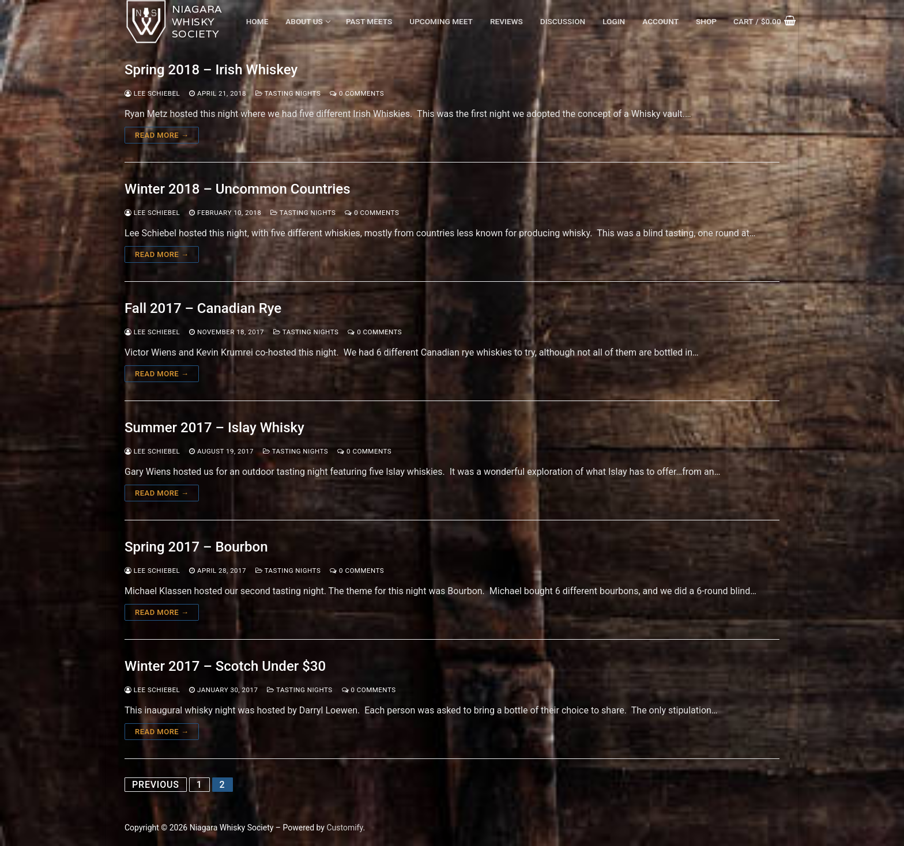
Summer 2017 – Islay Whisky (214, 428)
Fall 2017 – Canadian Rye (203, 308)
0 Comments (357, 93)
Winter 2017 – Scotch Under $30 (225, 666)
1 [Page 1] (199, 784)
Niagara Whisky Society (197, 22)
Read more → (162, 135)
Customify (344, 827)
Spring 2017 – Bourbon (196, 547)
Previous (155, 784)
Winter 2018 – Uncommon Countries (238, 189)
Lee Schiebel (152, 93)
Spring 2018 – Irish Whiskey (211, 70)
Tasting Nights (288, 93)
